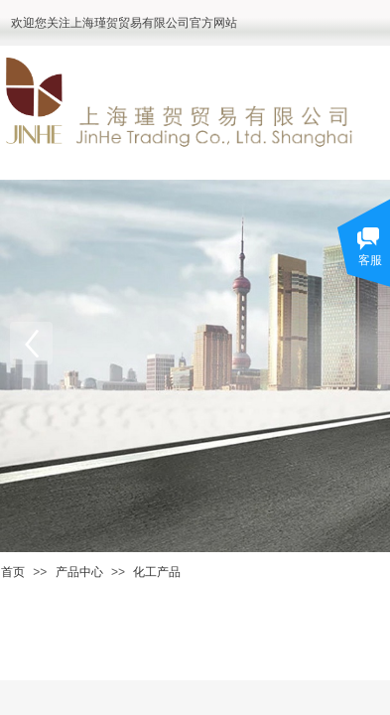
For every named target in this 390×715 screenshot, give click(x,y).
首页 (13, 572)
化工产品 (157, 572)
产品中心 (79, 572)
